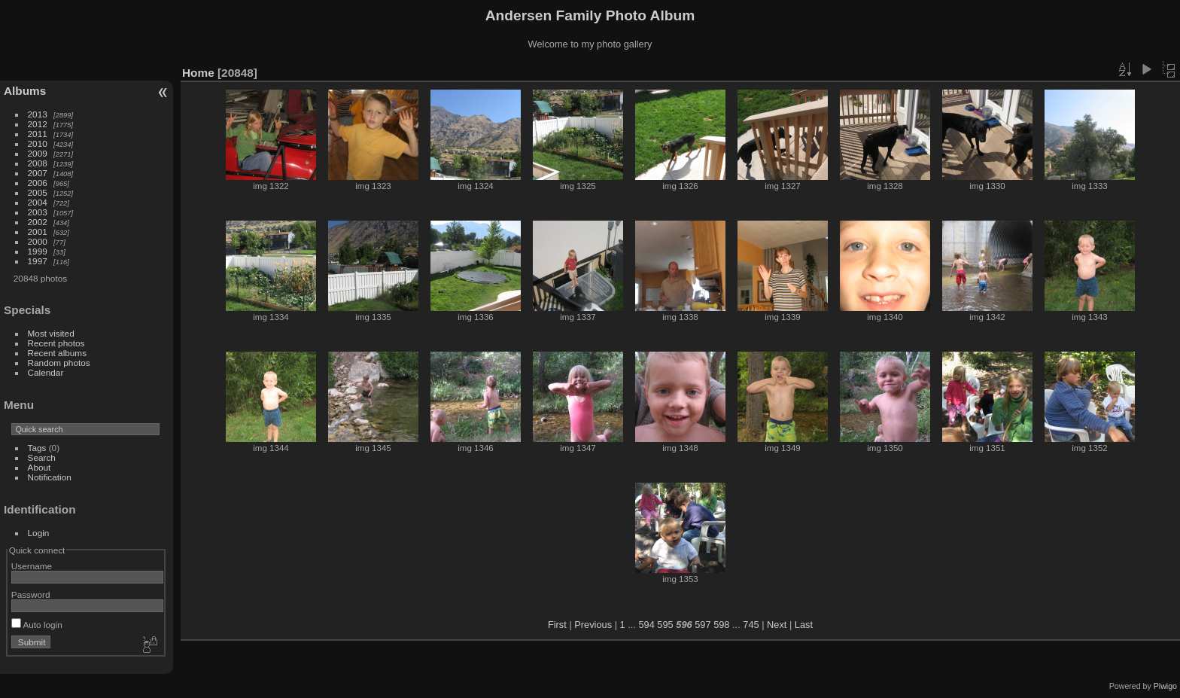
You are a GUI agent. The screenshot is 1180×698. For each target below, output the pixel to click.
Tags (37, 448)
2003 (37, 212)
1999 (37, 251)
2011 (37, 134)
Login (39, 533)
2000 (37, 241)
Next (776, 624)
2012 (37, 124)
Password (30, 594)
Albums (25, 90)
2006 (37, 182)
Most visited (51, 333)
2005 (37, 192)
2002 (37, 222)
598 (721, 624)
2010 (37, 143)
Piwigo (1165, 685)
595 (665, 624)
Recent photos (56, 343)
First (557, 624)
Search (42, 457)
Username (31, 566)
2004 (37, 202)
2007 (37, 173)
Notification (49, 477)
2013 (37, 114)
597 (702, 624)
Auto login (36, 624)
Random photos (59, 362)
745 (751, 624)
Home (198, 72)
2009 (37, 153)
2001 (37, 231)
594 (646, 624)
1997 (37, 261)
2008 (37, 163)
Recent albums (57, 353)
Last (804, 624)
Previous (593, 624)
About (39, 467)
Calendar (46, 372)
